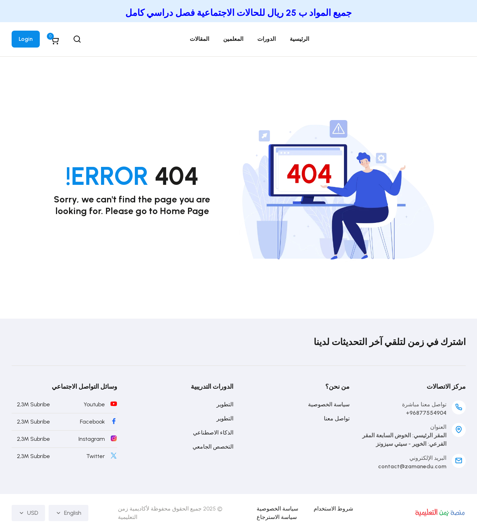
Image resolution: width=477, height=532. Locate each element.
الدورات (266, 39)
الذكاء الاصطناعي (213, 432)
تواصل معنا (337, 418)
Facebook (92, 421)
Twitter (95, 456)
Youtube (94, 404)
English (68, 512)
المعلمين (233, 39)
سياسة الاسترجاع (277, 517)
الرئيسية (299, 39)
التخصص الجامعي (213, 446)
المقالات (199, 39)
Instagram (92, 439)
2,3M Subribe (33, 404)
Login (26, 39)
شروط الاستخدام (333, 508)
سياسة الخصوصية (329, 404)
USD (28, 512)
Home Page (184, 211)
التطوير (224, 404)
